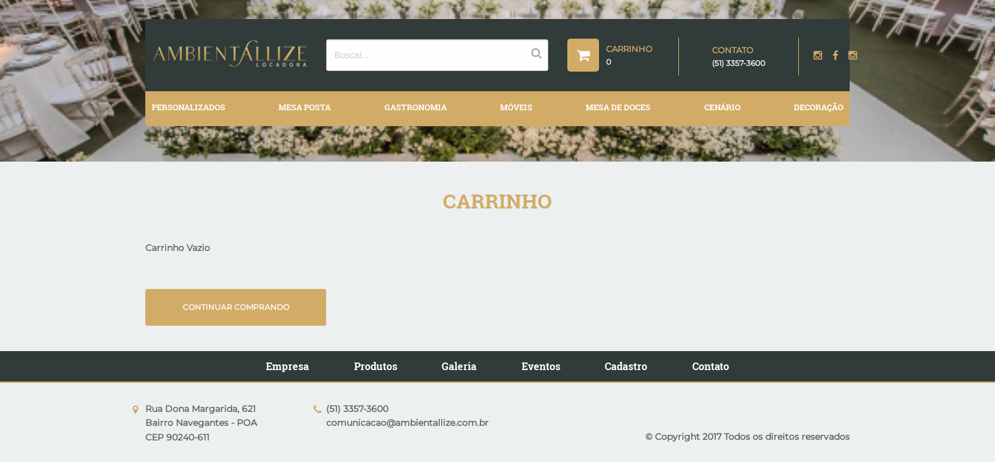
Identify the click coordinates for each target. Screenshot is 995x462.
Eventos (541, 364)
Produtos (375, 364)
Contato (710, 364)
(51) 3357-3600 (738, 63)
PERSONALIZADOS (188, 107)
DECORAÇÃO (818, 107)
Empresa (287, 364)
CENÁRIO (722, 107)
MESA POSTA (305, 107)
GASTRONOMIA (416, 107)
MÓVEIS (516, 107)
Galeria (459, 364)
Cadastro (626, 364)
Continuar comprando (234, 306)
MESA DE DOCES (618, 107)
